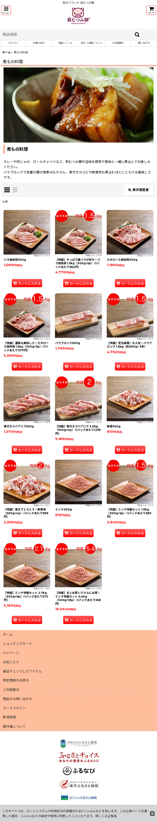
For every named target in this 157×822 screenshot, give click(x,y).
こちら (112, 816)
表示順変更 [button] (138, 190)
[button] (6, 10)
